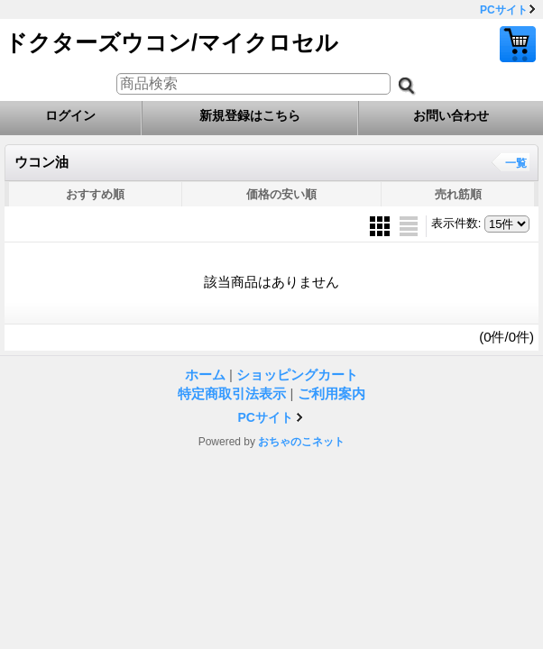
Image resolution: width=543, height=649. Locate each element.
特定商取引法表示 (232, 393)
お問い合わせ (451, 115)
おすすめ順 (95, 194)
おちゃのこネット (301, 441)
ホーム (205, 374)
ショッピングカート (518, 44)
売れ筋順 (458, 194)
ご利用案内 (331, 393)
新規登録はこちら (249, 115)
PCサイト (504, 10)
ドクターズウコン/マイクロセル (171, 42)
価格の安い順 (281, 194)
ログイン (70, 115)
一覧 (516, 163)
